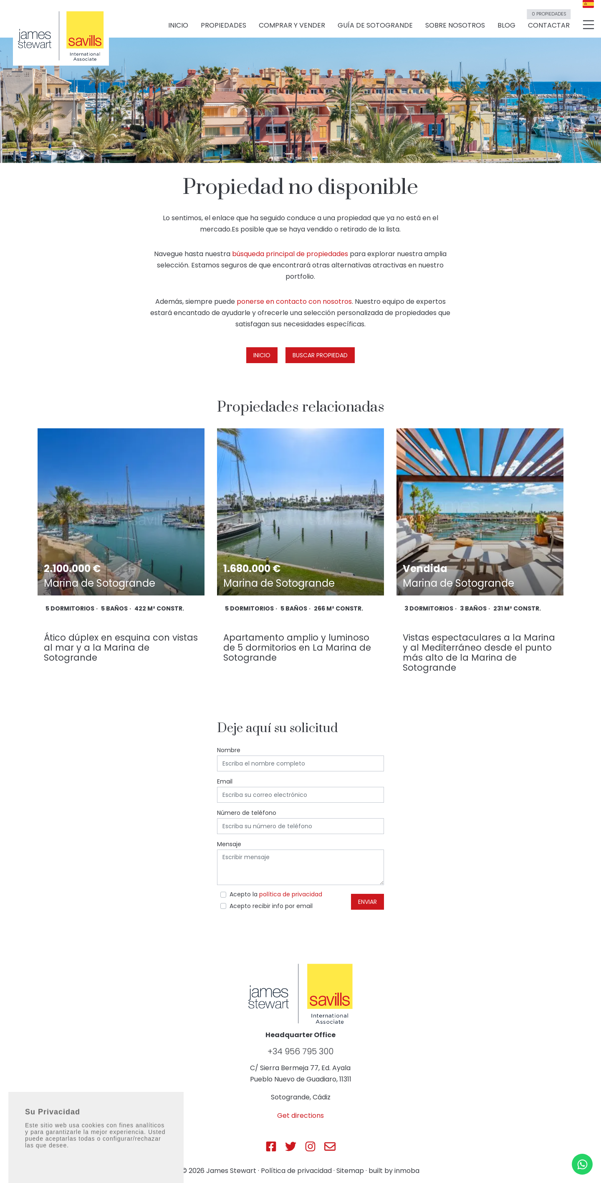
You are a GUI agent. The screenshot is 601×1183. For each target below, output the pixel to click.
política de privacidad (290, 894)
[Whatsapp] (582, 1164)
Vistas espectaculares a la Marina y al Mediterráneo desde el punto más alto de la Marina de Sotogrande (479, 652)
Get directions (300, 1115)
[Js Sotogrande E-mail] (330, 1146)
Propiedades (223, 26)
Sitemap (350, 1170)
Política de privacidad (296, 1170)
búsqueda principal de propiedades (290, 254)
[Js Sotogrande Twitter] (290, 1146)
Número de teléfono (246, 813)
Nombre (228, 750)
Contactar (549, 22)
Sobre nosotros (455, 26)
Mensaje (229, 844)
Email (224, 781)
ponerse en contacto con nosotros (294, 301)
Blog (506, 26)
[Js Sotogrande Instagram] (310, 1146)
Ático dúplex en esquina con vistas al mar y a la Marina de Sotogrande (121, 647)
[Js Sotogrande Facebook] (271, 1146)
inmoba (406, 1170)
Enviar (367, 902)
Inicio (178, 26)
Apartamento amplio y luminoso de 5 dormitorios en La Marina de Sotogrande (297, 647)
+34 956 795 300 (300, 1051)
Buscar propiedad (320, 355)
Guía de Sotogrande (375, 26)
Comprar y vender (292, 26)
